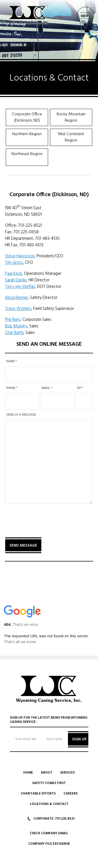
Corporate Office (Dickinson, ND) (27, 117)
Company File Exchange (49, 844)
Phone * (12, 388)
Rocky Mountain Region (71, 117)
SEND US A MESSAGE (21, 414)
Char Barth (14, 332)
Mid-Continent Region (71, 137)
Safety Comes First (49, 783)
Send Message (23, 545)
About (46, 772)
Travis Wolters (18, 308)
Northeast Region (27, 154)
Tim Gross (14, 262)
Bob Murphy (16, 326)
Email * (47, 388)
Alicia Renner (16, 297)
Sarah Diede (15, 280)
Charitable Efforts (38, 793)
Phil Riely (12, 319)
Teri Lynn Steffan (20, 286)
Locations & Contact (49, 804)
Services (67, 772)
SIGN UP (79, 739)
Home (28, 772)
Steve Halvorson (19, 256)
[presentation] (44, 517)
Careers (71, 793)
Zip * (80, 388)
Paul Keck (13, 273)
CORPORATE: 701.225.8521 (50, 818)
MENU (85, 16)
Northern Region (27, 134)
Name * (11, 361)
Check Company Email (49, 833)
